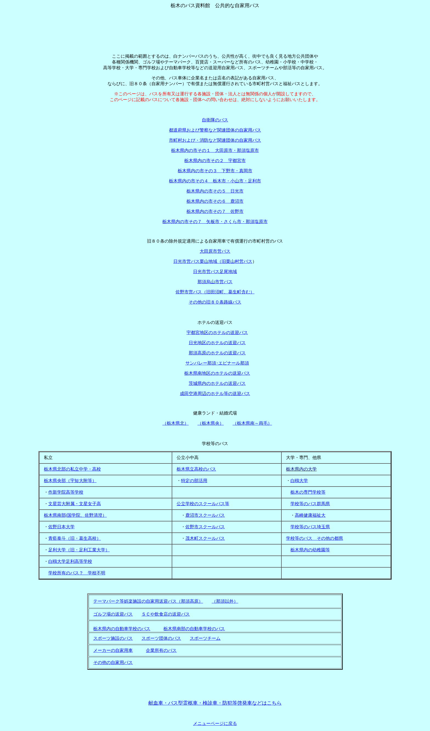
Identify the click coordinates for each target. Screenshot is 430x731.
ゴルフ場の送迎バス (113, 614)
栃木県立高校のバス (196, 469)
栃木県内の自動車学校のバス (121, 628)
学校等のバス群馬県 (310, 503)
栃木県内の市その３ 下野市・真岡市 (215, 170)
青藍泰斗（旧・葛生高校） (74, 538)
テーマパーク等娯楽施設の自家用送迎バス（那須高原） (148, 601)
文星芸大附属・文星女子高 (74, 503)
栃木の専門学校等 (308, 492)
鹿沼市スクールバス (205, 515)
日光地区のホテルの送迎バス (217, 342)
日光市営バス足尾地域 (215, 271)
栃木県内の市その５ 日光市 (215, 191)
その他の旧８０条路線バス (215, 302)
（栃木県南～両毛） (252, 423)
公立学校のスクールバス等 (203, 503)
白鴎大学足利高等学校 (70, 561)
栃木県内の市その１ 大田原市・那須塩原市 (215, 150)
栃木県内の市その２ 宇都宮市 (215, 160)
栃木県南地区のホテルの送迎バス (217, 373)
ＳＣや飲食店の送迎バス (166, 614)
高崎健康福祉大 (310, 515)
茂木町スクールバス (205, 538)
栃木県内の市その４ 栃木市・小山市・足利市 (215, 181)
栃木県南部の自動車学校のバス (194, 628)
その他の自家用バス (113, 662)
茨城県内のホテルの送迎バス (217, 383)
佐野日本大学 (61, 526)
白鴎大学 (299, 480)
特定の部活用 (194, 480)
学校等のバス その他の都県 (314, 538)
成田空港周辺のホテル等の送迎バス (215, 393)
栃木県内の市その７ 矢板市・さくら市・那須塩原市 (215, 221)
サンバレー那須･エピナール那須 (217, 363)
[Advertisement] (215, 21)
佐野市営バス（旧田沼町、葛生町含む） (215, 292)
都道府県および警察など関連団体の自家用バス (215, 130)
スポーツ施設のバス (113, 638)
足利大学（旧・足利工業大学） (79, 549)
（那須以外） (225, 601)
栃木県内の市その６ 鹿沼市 (215, 201)
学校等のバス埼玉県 (310, 526)
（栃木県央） (210, 423)
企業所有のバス (161, 650)
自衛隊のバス (215, 120)
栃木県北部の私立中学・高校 (72, 469)
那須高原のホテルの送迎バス (217, 353)
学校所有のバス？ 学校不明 (76, 573)
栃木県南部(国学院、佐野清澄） (75, 515)
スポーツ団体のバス (161, 638)
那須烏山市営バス (215, 281)
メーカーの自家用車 (113, 650)
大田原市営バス (215, 251)
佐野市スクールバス (205, 526)
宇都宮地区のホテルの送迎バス (217, 332)
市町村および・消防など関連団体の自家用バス (215, 140)
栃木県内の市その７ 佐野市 (215, 211)
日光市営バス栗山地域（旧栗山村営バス (212, 261)
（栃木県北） (175, 423)
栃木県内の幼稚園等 (310, 549)
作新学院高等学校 (65, 492)
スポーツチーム (205, 638)
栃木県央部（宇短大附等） (70, 480)
